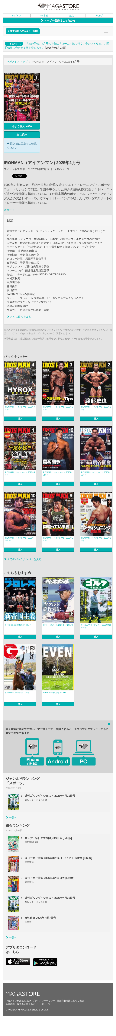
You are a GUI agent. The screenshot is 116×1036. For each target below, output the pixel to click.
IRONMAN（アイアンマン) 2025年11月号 (95, 473)
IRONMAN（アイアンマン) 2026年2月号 (96, 408)
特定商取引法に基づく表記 (70, 1000)
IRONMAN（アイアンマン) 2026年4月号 (20, 408)
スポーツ (9, 209)
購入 (20, 418)
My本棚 (44, 15)
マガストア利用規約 (16, 1000)
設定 (71, 15)
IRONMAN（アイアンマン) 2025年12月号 (57, 473)
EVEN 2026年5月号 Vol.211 (54, 693)
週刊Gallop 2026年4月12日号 (17, 693)
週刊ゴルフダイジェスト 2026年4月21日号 (96, 626)
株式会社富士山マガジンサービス (34, 1004)
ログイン (16, 15)
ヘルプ (99, 15)
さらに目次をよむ (19, 316)
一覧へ (11, 817)
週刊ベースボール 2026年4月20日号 (58, 625)
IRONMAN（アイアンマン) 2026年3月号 (58, 408)
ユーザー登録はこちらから (58, 20)
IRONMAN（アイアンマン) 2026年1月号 (20, 473)
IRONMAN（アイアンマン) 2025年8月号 (96, 539)
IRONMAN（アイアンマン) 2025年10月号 (19, 539)
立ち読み (22, 134)
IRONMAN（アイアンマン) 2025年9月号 (58, 539)
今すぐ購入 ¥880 (22, 126)
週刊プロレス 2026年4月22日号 (18, 625)
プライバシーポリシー (43, 1000)
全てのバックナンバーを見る (22, 559)
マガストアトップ (17, 61)
